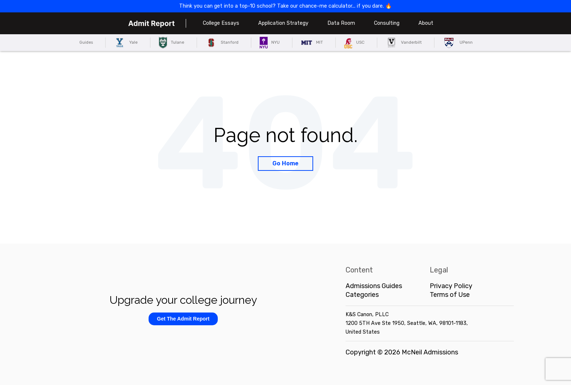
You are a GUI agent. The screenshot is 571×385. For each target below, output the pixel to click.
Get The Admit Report (183, 319)
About (425, 23)
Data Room (341, 23)
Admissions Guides (374, 286)
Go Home (285, 163)
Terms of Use (450, 295)
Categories (362, 295)
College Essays (221, 23)
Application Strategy (283, 23)
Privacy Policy (451, 286)
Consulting (386, 23)
